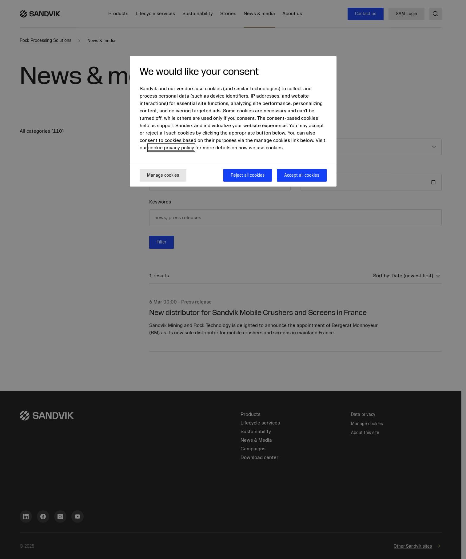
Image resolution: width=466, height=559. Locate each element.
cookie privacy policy (171, 148)
